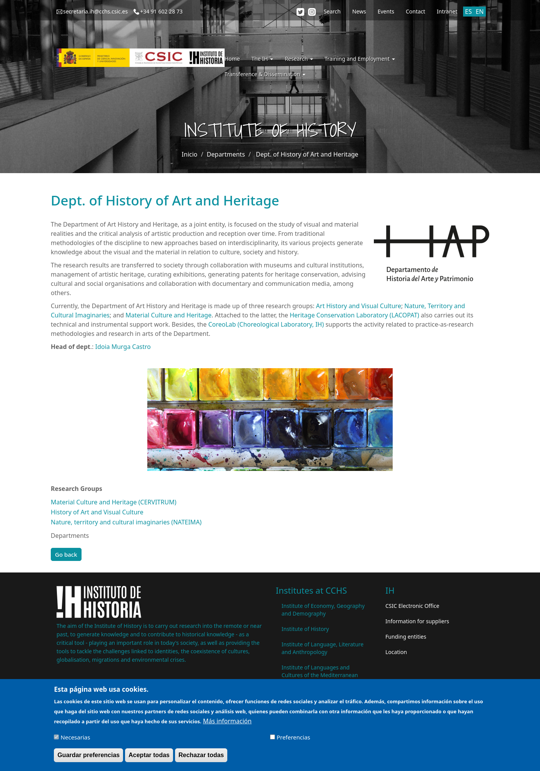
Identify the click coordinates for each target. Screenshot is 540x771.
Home (232, 58)
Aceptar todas (149, 757)
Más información (227, 723)
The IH (262, 58)
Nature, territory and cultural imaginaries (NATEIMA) (126, 522)
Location (396, 652)
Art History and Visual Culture (358, 306)
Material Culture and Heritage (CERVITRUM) (113, 502)
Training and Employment (360, 58)
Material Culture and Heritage (168, 315)
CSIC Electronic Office (412, 605)
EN (480, 11)
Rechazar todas (201, 757)
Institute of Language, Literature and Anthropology (322, 648)
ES (468, 11)
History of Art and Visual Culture (97, 512)
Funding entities (405, 636)
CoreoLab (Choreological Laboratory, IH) (266, 324)
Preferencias (293, 739)
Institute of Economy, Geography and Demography (323, 609)
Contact (415, 11)
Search (331, 11)
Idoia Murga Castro (123, 346)
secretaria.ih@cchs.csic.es (95, 11)
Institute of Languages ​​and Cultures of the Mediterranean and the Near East (320, 675)
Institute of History (305, 628)
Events (386, 11)
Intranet (447, 11)
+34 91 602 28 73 (161, 11)
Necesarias (75, 739)
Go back (66, 554)
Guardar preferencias (88, 757)
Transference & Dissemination (265, 74)
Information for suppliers (417, 621)
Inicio (189, 154)
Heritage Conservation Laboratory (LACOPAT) (354, 315)
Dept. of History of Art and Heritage (307, 154)
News (359, 11)
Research (299, 58)
